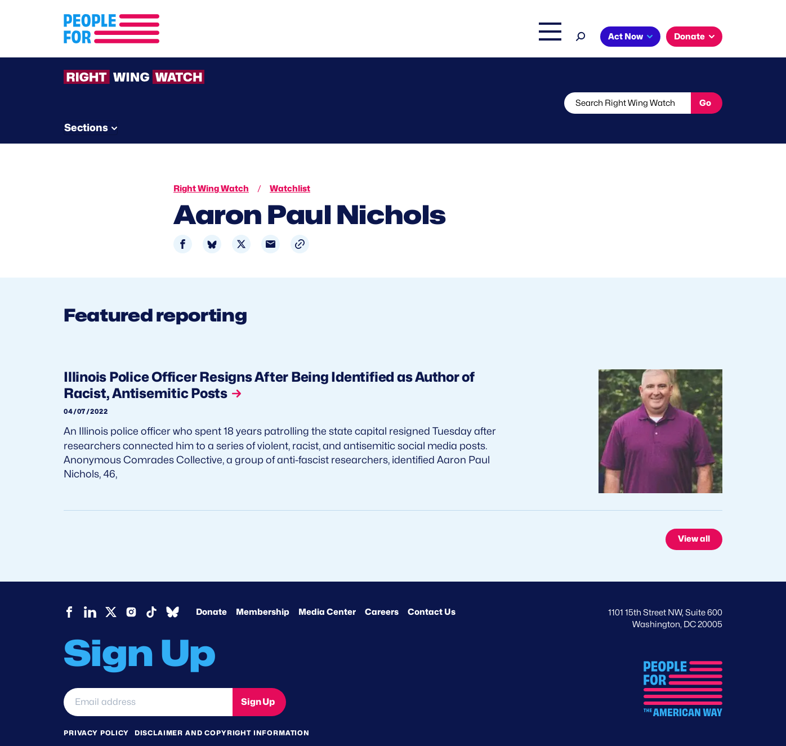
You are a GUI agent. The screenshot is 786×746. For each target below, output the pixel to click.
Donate (689, 37)
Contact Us (431, 591)
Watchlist (211, 103)
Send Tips (430, 103)
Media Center (327, 591)
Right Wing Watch (431, 38)
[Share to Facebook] (182, 223)
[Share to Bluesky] (212, 223)
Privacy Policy (96, 711)
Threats (144, 103)
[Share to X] (241, 223)
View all (694, 518)
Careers (382, 591)
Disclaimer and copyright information (222, 711)
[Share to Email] (270, 223)
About (248, 38)
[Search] (581, 35)
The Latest (499, 38)
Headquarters (356, 38)
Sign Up (258, 680)
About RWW (277, 103)
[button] (300, 223)
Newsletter (354, 103)
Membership (262, 591)
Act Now (625, 37)
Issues (294, 38)
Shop (542, 38)
